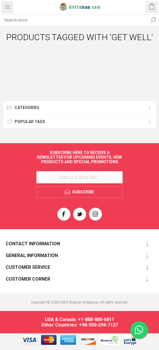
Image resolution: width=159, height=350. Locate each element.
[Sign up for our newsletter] (79, 177)
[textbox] (74, 20)
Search (153, 20)
